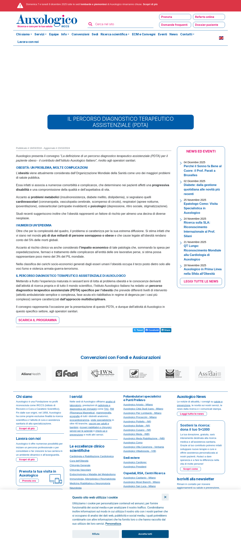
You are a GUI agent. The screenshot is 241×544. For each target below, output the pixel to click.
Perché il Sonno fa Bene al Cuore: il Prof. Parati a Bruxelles (203, 171)
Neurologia (76, 487)
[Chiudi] (165, 497)
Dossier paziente (206, 24)
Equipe (54, 34)
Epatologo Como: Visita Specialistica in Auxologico (201, 208)
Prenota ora (29, 480)
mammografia (103, 412)
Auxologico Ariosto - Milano (138, 404)
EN (221, 38)
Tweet (138, 330)
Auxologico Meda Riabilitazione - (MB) (144, 438)
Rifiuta (95, 534)
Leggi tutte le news (192, 413)
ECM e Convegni (143, 34)
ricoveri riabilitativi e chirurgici (95, 427)
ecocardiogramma (79, 420)
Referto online (204, 16)
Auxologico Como (133, 442)
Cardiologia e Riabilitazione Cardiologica (92, 456)
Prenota (166, 16)
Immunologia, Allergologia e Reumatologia (93, 478)
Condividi (152, 330)
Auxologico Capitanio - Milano (139, 477)
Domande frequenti (174, 24)
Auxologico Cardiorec (135, 462)
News (173, 34)
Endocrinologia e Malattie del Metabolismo (93, 474)
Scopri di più (150, 4)
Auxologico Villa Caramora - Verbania (143, 446)
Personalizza (113, 523)
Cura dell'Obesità (79, 460)
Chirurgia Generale (80, 465)
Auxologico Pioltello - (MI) (137, 421)
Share (166, 330)
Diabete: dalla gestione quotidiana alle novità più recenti (202, 189)
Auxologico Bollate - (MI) (136, 425)
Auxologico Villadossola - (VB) (139, 451)
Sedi (95, 34)
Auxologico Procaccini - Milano (140, 417)
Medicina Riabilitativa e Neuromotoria (90, 483)
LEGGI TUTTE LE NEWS (201, 281)
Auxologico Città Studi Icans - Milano (143, 408)
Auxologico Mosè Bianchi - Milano (141, 482)
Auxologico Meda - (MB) (136, 434)
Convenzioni (80, 34)
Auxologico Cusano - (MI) (137, 430)
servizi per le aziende (81, 430)
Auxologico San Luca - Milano (139, 486)
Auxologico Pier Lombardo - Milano (142, 413)
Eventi (162, 34)
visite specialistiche (101, 420)
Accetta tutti (145, 534)
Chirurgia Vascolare (80, 469)
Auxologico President (134, 466)
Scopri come (190, 468)
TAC (106, 408)
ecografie (75, 416)
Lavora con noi (28, 42)
